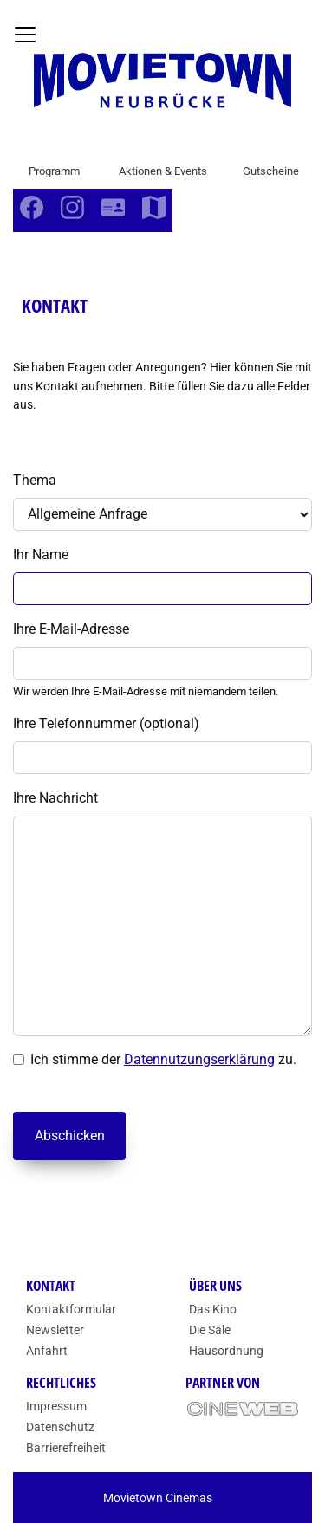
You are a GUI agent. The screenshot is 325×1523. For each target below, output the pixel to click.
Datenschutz (60, 1427)
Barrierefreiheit (66, 1448)
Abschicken (70, 1135)
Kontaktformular (71, 1309)
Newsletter (55, 1330)
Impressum (56, 1406)
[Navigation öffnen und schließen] (25, 34)
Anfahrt (47, 1351)
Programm (54, 171)
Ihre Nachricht (55, 798)
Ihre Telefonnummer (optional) (106, 723)
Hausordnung (226, 1351)
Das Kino (213, 1309)
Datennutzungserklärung (199, 1059)
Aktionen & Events (163, 171)
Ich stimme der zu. (163, 1059)
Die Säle (210, 1330)
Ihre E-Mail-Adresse (71, 629)
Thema (34, 480)
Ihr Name (40, 554)
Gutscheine (271, 171)
